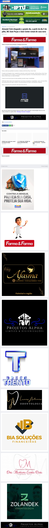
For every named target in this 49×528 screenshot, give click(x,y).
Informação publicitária (11, 26)
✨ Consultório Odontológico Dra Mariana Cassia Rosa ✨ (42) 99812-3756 (39, 142)
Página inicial (4, 26)
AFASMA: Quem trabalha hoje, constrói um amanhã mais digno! (8, 142)
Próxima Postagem (44, 166)
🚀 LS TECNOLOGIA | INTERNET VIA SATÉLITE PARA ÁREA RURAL (23, 142)
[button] (1, 1)
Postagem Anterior (4, 166)
